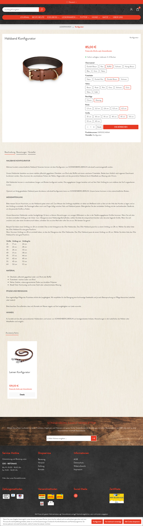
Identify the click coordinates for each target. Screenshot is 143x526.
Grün (95, 84)
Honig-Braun (129, 80)
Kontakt (41, 469)
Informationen (81, 453)
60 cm (97, 134)
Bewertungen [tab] (21, 165)
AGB (76, 459)
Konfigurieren (97, 522)
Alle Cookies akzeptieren (132, 522)
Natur (103, 84)
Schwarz (118, 80)
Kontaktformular (20, 478)
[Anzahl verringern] (87, 140)
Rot (102, 80)
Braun (89, 101)
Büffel (109, 80)
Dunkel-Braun (92, 80)
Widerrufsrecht (80, 466)
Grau (110, 101)
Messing (98, 113)
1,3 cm (89, 122)
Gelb (96, 105)
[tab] (10, 166)
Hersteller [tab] (32, 165)
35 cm (105, 130)
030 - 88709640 (9, 463)
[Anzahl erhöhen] (94, 140)
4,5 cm (123, 122)
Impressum (78, 469)
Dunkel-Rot (99, 92)
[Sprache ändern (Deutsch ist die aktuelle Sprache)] (71, 2)
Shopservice (44, 453)
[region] (42, 82)
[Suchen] (42, 16)
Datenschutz (79, 462)
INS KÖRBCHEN (120, 140)
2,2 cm (97, 122)
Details (22, 408)
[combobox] (20, 16)
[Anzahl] (91, 140)
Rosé (96, 101)
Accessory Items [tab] (12, 346)
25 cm (89, 130)
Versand (41, 462)
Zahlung (41, 466)
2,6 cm (106, 122)
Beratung (41, 459)
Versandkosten (66, 514)
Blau (88, 84)
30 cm (97, 130)
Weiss (89, 105)
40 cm (114, 130)
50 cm (131, 130)
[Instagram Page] (76, 496)
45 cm (122, 130)
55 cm (89, 134)
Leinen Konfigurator (19, 386)
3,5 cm (114, 122)
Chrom (89, 113)
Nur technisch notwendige (113, 522)
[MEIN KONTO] (131, 16)
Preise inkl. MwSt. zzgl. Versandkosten (98, 64)
